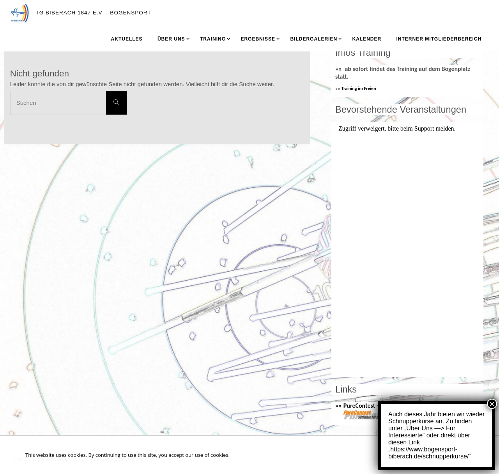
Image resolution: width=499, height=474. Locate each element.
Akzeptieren (444, 454)
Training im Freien (359, 88)
